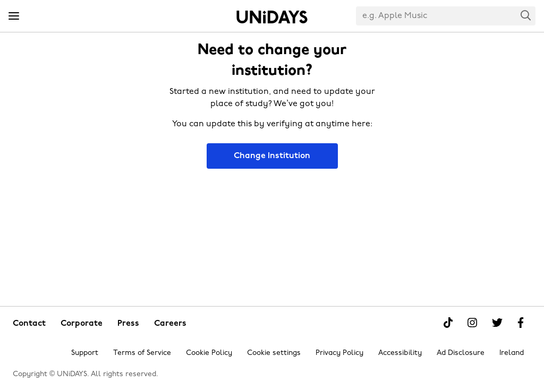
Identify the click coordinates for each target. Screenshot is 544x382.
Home (272, 17)
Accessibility (400, 353)
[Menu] (13, 16)
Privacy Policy (339, 353)
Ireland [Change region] (511, 353)
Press (128, 323)
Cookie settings (274, 353)
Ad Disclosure (460, 353)
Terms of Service (142, 353)
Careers (170, 323)
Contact (29, 323)
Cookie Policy (209, 353)
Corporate (82, 323)
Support (84, 353)
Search (526, 15)
